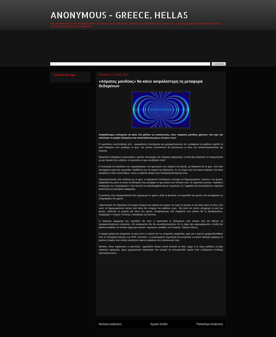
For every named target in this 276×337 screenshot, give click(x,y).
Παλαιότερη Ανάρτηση (209, 324)
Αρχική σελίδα (158, 324)
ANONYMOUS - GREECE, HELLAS (119, 14)
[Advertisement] (160, 288)
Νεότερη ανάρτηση (110, 324)
